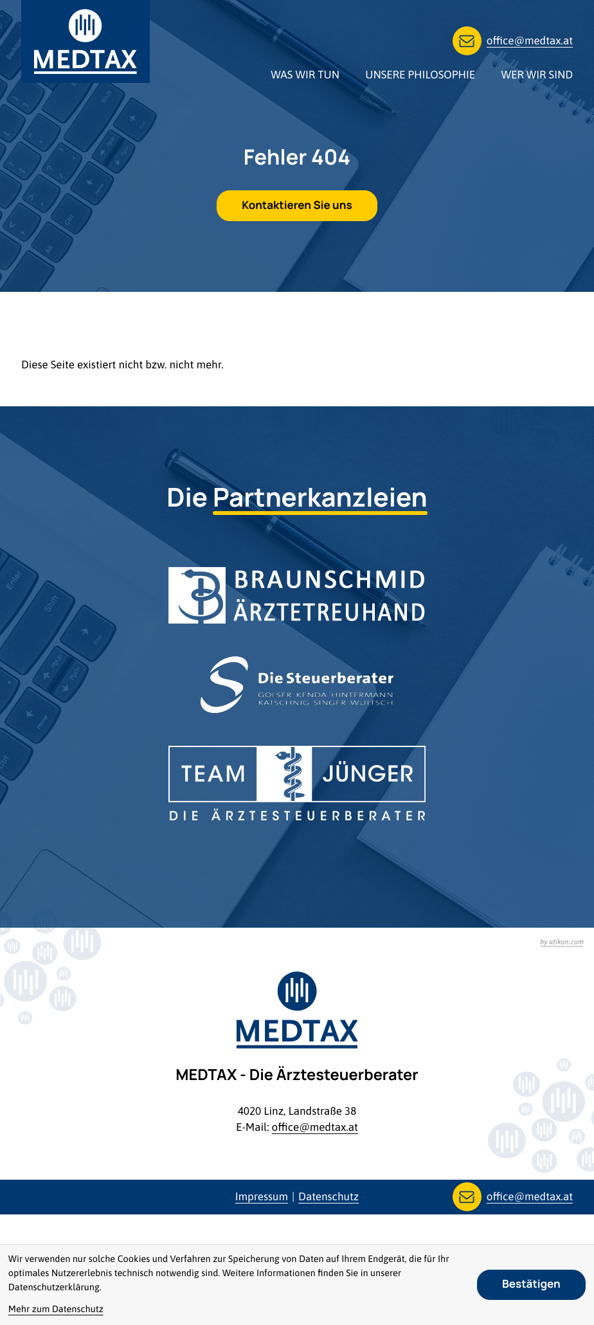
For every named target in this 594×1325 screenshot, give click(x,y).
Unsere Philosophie (420, 74)
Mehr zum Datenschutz (56, 1309)
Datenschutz (328, 1196)
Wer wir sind (537, 74)
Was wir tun (305, 74)
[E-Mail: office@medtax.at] (513, 40)
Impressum (261, 1196)
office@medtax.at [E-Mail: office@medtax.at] (315, 1127)
